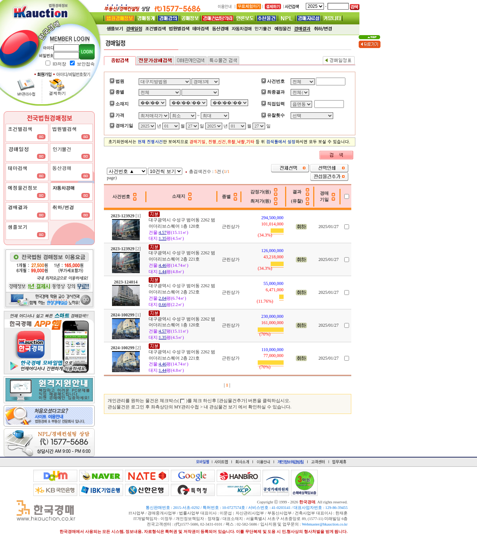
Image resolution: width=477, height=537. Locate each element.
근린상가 (231, 226)
